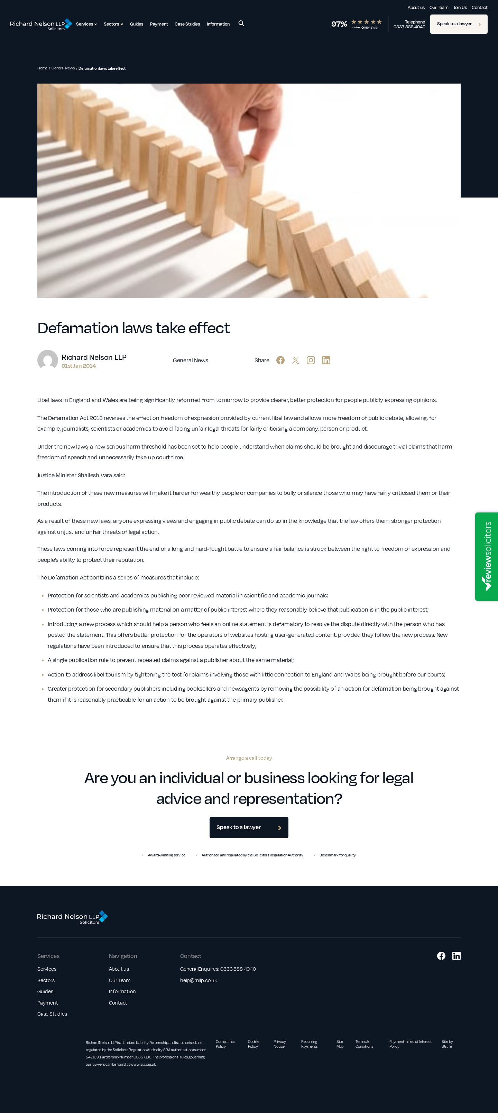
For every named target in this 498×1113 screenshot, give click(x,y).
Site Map (339, 1044)
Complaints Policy (225, 1044)
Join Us (460, 7)
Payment (159, 24)
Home (42, 68)
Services (46, 969)
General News (63, 68)
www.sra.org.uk (143, 1064)
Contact (480, 7)
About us (416, 7)
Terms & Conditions (364, 1044)
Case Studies (187, 24)
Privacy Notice (280, 1044)
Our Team (439, 7)
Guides (136, 24)
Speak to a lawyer (459, 23)
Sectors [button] (113, 24)
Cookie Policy (253, 1044)
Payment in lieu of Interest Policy (410, 1044)
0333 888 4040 (409, 26)
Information (218, 24)
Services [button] (86, 24)
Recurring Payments (309, 1044)
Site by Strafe (447, 1044)
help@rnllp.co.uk (198, 980)
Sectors (46, 980)
